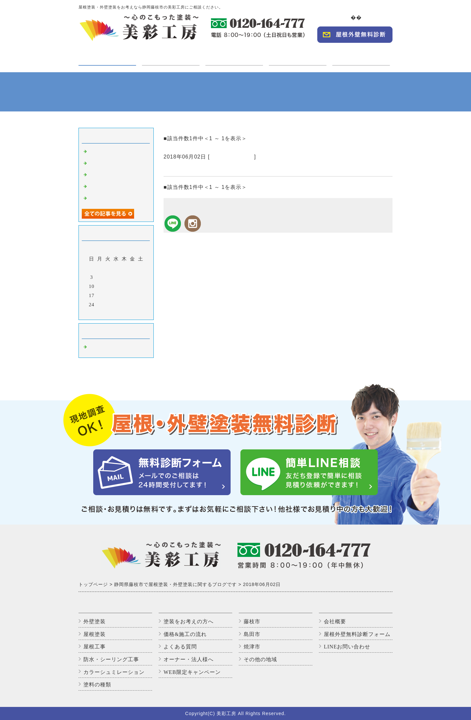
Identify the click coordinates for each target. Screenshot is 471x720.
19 (108, 295)
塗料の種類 (97, 684)
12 (108, 286)
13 (116, 286)
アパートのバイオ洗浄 (114, 187)
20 (116, 295)
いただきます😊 (107, 164)
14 (124, 286)
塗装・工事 (107, 58)
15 (132, 286)
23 (141, 295)
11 (99, 286)
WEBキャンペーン (361, 54)
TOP (346, 17)
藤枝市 (252, 621)
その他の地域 (260, 659)
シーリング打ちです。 (195, 168)
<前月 (102, 313)
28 (124, 304)
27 (116, 304)
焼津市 (252, 646)
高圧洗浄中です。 (109, 152)
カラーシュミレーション (114, 672)
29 (132, 304)
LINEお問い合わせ (347, 646)
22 (132, 295)
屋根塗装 (94, 634)
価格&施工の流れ (185, 634)
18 (100, 295)
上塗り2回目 (102, 175)
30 (141, 304)
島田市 (252, 634)
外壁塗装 (94, 621)
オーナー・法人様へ (189, 659)
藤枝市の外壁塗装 (232, 156)
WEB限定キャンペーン (192, 672)
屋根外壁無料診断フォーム (357, 634)
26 (108, 304)
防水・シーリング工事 (111, 659)
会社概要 (379, 17)
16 (141, 286)
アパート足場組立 (109, 199)
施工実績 (234, 54)
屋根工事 (94, 646)
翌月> (129, 313)
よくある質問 (180, 646)
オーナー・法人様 (297, 54)
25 (100, 304)
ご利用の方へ (170, 54)
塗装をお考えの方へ (189, 621)
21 (124, 295)
